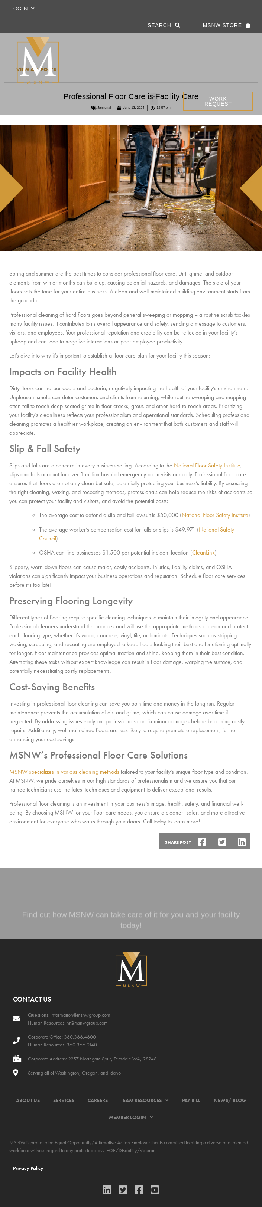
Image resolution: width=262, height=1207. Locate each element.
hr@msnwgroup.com (87, 1022)
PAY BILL (191, 1100)
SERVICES (63, 1100)
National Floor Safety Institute (207, 465)
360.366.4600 (79, 1036)
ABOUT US (28, 1100)
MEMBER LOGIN (131, 1117)
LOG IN (23, 8)
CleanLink (203, 552)
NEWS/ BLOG (230, 1100)
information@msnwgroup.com (80, 1015)
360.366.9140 (81, 1044)
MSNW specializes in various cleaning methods (64, 772)
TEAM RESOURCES (145, 1100)
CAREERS (98, 1100)
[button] (153, 99)
